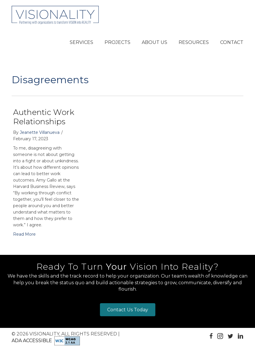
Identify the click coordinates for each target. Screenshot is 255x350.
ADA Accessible (32, 340)
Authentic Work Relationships (43, 116)
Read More (24, 234)
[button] (81, 42)
